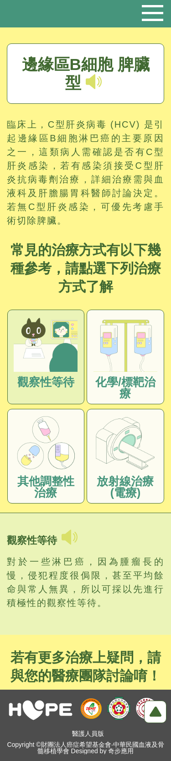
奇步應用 (121, 751)
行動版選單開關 (152, 10)
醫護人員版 (88, 733)
